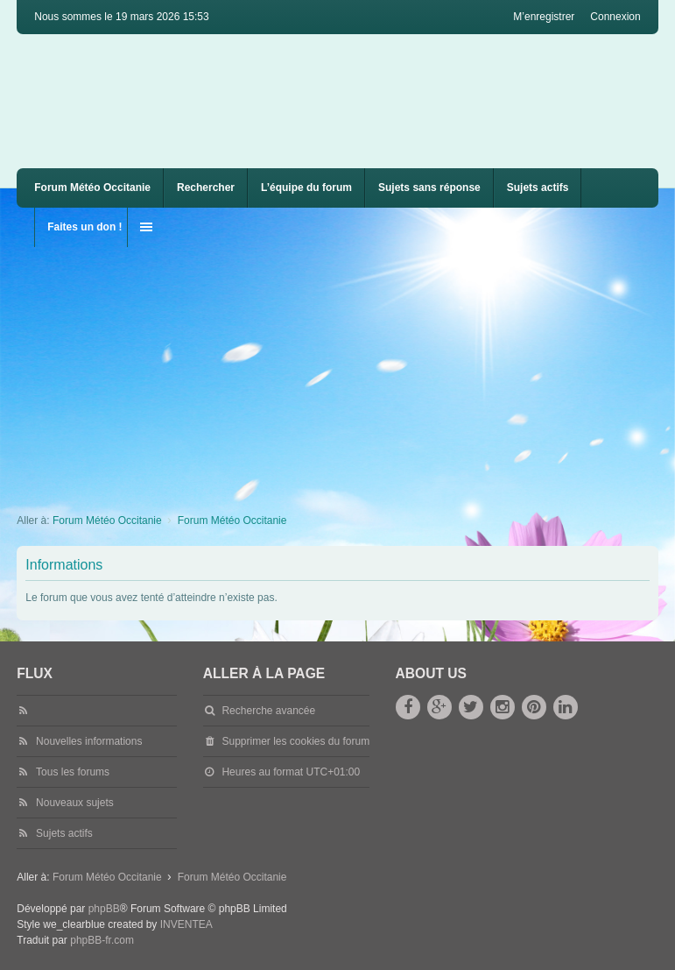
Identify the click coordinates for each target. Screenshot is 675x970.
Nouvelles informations (89, 741)
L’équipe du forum (306, 187)
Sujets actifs (538, 187)
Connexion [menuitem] (615, 17)
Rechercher (206, 187)
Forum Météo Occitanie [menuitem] (92, 187)
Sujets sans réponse (429, 187)
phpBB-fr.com (102, 940)
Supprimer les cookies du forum (295, 741)
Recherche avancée (268, 710)
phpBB (104, 909)
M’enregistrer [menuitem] (543, 17)
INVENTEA (186, 924)
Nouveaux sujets (75, 803)
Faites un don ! (84, 227)
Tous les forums (72, 772)
